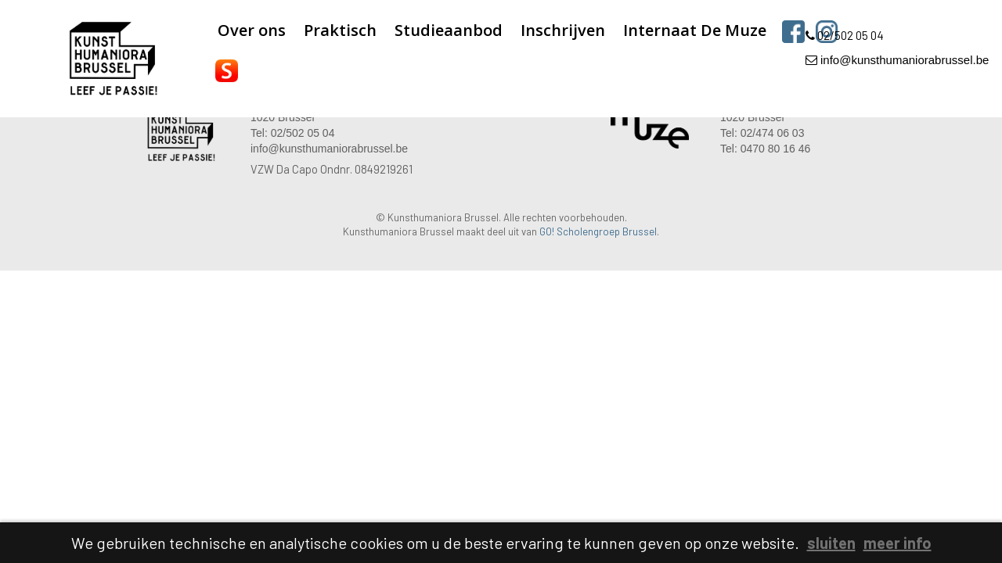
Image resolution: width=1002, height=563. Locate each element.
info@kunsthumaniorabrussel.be (897, 59)
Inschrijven (563, 30)
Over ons (252, 30)
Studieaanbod (449, 30)
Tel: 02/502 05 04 (292, 133)
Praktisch (340, 30)
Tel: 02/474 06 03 (762, 133)
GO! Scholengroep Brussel (598, 231)
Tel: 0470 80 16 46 (765, 148)
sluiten (831, 542)
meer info (897, 542)
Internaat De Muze (694, 30)
